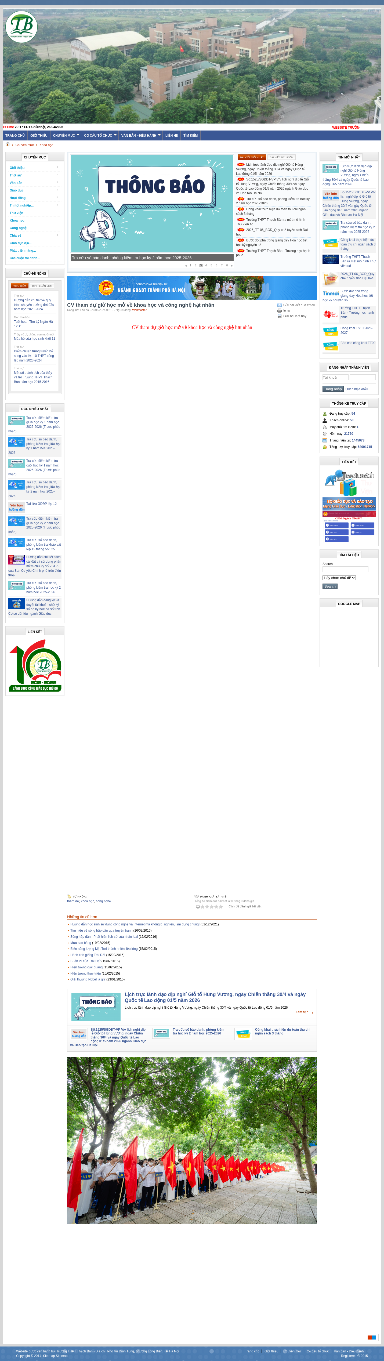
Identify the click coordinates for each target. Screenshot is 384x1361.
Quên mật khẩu (356, 389)
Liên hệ (171, 135)
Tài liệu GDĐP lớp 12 (41, 504)
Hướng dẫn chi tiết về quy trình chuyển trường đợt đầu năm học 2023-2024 (34, 304)
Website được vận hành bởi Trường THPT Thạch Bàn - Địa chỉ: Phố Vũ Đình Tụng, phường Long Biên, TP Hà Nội (97, 1351)
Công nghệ (18, 228)
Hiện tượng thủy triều (85, 973)
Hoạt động (34, 198)
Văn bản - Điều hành (141, 135)
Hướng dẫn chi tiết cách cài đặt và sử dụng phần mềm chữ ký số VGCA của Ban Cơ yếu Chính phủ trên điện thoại (34, 566)
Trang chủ (252, 1351)
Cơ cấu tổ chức (100, 135)
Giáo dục (34, 190)
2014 (37, 1356)
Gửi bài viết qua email (299, 305)
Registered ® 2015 (354, 1356)
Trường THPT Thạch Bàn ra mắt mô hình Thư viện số (270, 222)
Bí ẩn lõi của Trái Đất (85, 961)
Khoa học (46, 145)
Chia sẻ (34, 235)
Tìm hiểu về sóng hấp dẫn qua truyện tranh (101, 930)
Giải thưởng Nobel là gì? (88, 979)
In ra (286, 310)
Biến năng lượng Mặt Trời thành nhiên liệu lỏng (104, 949)
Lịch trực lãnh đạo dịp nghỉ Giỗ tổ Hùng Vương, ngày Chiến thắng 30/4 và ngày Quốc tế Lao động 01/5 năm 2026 (270, 169)
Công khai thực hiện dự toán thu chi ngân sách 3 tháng (271, 211)
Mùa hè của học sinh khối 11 (34, 339)
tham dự (73, 901)
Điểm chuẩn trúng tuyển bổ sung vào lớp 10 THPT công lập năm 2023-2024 (34, 355)
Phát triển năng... (23, 250)
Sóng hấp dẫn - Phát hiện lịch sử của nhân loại (104, 937)
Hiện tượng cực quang (86, 967)
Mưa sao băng (80, 943)
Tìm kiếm (190, 135)
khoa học (87, 901)
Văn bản (34, 183)
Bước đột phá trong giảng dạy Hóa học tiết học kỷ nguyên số (271, 242)
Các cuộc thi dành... (25, 258)
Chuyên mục (66, 135)
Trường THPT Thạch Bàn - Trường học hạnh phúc (273, 253)
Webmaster (139, 310)
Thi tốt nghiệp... (34, 205)
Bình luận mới (42, 285)
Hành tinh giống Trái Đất (87, 955)
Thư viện (16, 213)
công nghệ (103, 901)
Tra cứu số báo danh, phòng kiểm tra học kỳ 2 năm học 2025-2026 (43, 587)
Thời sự (34, 175)
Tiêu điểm (19, 285)
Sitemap (49, 1356)
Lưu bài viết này (294, 316)
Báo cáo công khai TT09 (357, 343)
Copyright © (25, 1356)
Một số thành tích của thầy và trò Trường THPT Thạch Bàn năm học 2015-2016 (33, 377)
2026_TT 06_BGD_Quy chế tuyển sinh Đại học (272, 232)
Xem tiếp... (303, 1012)
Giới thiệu (38, 135)
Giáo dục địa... (20, 243)
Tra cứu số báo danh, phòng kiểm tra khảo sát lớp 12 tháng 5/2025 (43, 544)
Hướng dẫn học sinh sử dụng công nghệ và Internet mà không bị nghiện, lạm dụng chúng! (135, 924)
